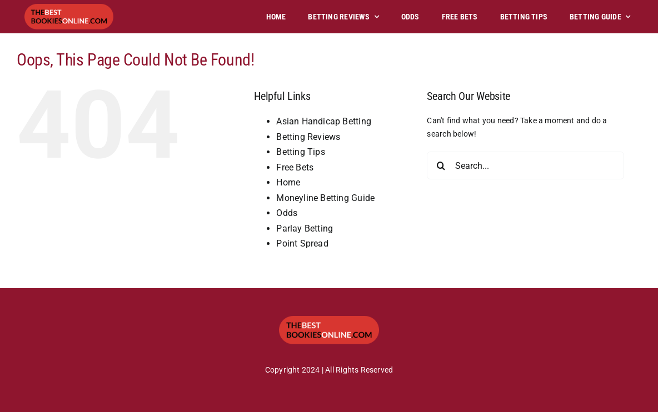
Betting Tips (300, 152)
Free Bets (294, 167)
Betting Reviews (308, 137)
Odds (286, 213)
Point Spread (302, 243)
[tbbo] (68, 7)
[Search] (441, 165)
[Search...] (525, 165)
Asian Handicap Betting (323, 121)
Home (288, 182)
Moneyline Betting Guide (325, 198)
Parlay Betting (304, 228)
